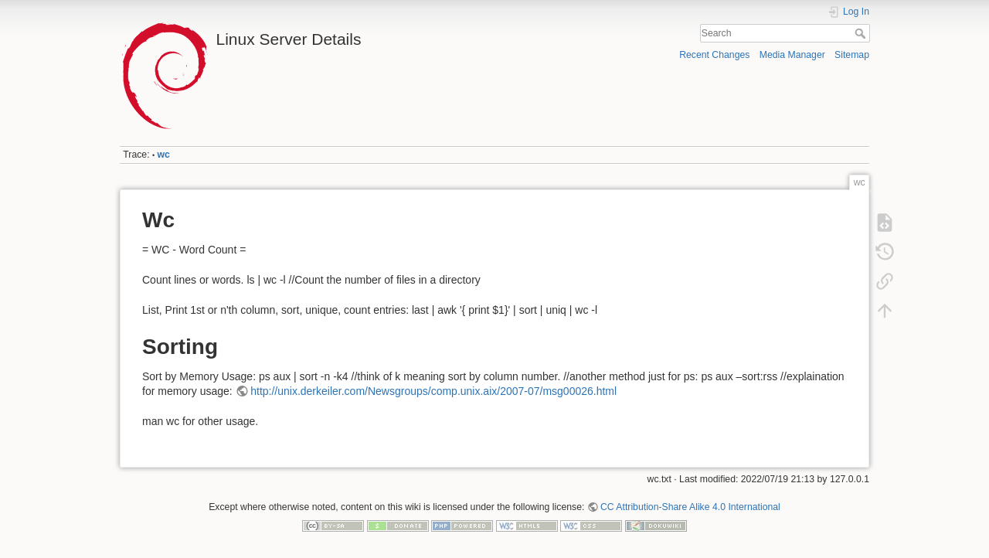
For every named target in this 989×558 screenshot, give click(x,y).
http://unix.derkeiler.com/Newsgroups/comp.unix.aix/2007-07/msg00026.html (433, 391)
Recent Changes (714, 54)
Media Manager (792, 54)
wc (164, 154)
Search (862, 33)
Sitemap (851, 54)
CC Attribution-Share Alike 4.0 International (690, 507)
